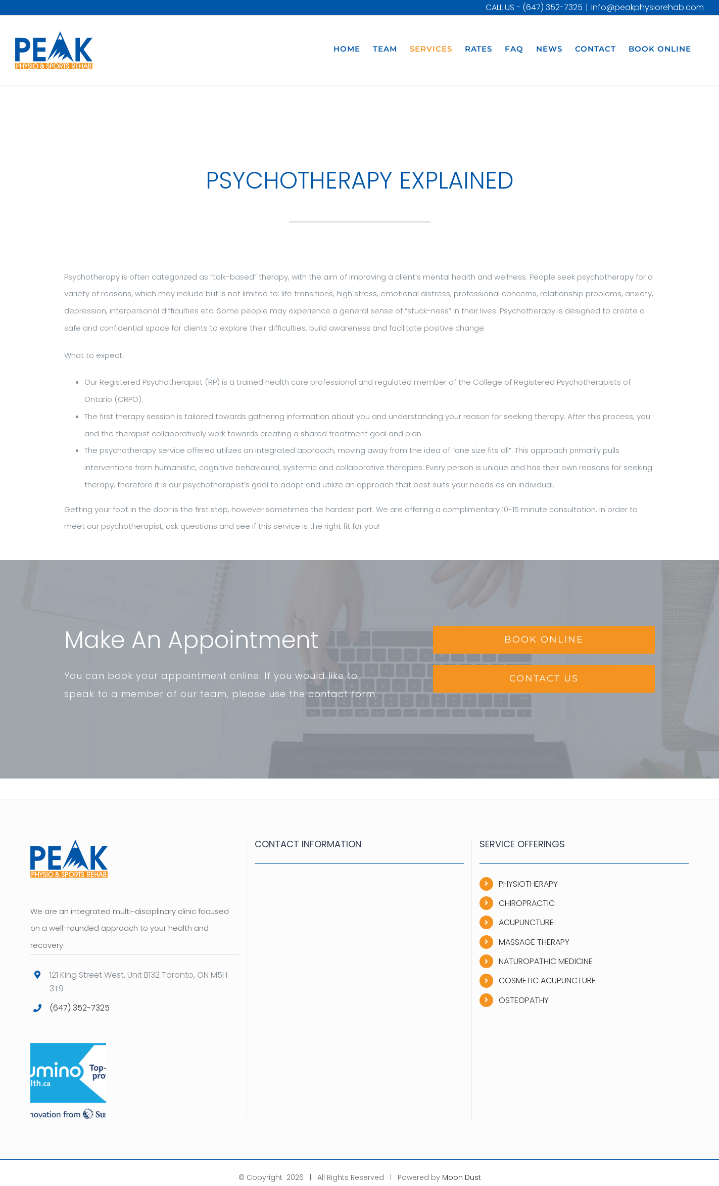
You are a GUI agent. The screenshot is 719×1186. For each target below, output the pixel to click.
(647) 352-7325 (552, 7)
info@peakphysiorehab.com (647, 7)
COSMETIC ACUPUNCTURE (547, 980)
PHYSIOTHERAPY (528, 884)
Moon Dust (461, 1177)
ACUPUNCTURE (526, 922)
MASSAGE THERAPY (534, 942)
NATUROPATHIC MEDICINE (546, 961)
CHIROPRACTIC (527, 903)
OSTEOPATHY (524, 1000)
